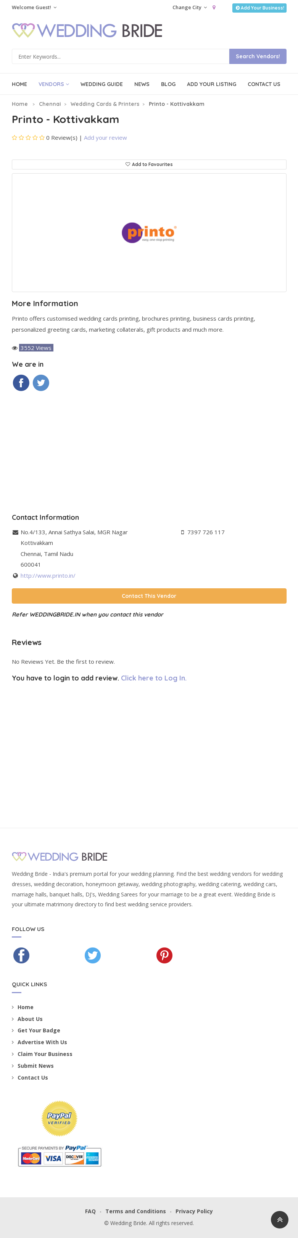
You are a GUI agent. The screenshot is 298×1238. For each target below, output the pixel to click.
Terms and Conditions (135, 1211)
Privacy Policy (194, 1211)
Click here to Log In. (154, 678)
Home (19, 84)
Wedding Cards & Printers (105, 104)
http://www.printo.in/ (48, 575)
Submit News (33, 1065)
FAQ (90, 1211)
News (142, 84)
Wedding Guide (102, 84)
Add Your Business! (259, 8)
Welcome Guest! (34, 7)
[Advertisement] (149, 452)
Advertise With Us (39, 1042)
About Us (27, 1018)
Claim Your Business (42, 1053)
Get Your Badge (36, 1030)
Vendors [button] (54, 84)
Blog (168, 84)
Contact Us (264, 84)
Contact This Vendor (149, 596)
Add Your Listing (211, 84)
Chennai (50, 104)
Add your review (105, 137)
